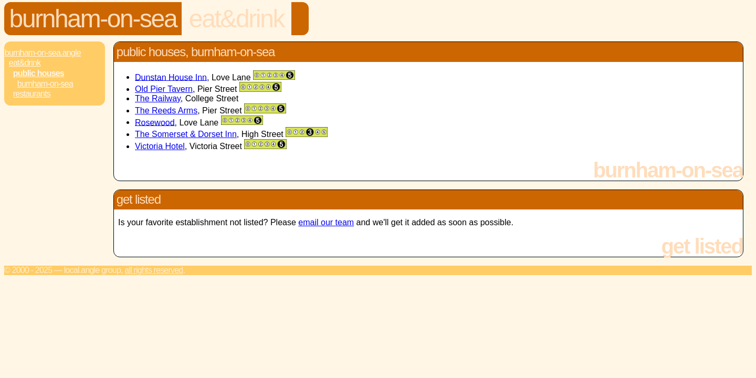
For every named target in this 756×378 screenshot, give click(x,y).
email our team (326, 222)
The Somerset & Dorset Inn (186, 134)
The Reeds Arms (166, 110)
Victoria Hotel (160, 146)
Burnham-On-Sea (93, 19)
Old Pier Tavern (164, 89)
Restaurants (31, 93)
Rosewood (155, 122)
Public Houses (38, 73)
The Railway (158, 98)
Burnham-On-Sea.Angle (43, 52)
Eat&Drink (236, 19)
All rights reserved (153, 270)
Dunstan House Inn (171, 76)
